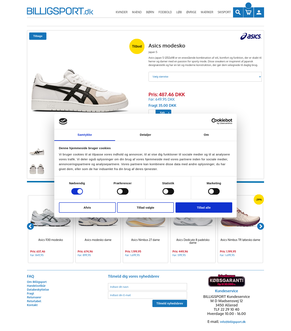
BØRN (150, 12)
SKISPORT (224, 12)
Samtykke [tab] (85, 134)
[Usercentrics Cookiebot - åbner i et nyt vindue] (214, 121)
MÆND (137, 12)
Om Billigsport (37, 282)
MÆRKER (207, 12)
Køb (162, 112)
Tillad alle (204, 207)
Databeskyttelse (38, 289)
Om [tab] (206, 134)
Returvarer (34, 297)
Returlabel (34, 301)
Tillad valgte (145, 207)
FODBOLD (165, 12)
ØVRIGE (191, 12)
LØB (179, 12)
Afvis (87, 207)
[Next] (260, 226)
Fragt (30, 293)
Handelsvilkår (36, 285)
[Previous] (30, 226)
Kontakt (32, 305)
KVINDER (121, 12)
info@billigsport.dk (233, 321)
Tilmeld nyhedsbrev (169, 303)
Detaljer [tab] (145, 134)
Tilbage (37, 36)
